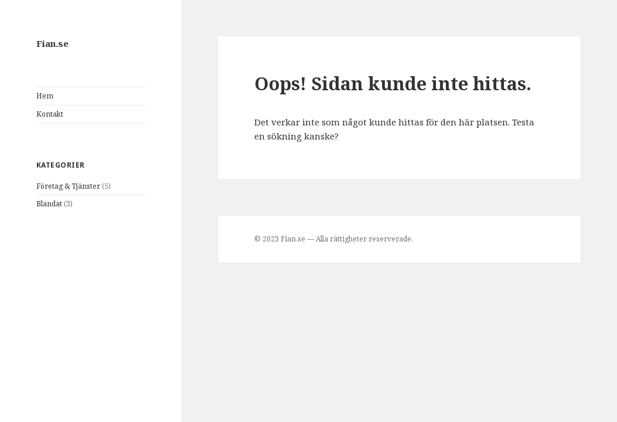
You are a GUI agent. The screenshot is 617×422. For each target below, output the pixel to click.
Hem (44, 96)
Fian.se (52, 43)
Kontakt (49, 114)
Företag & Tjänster (68, 186)
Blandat (49, 204)
